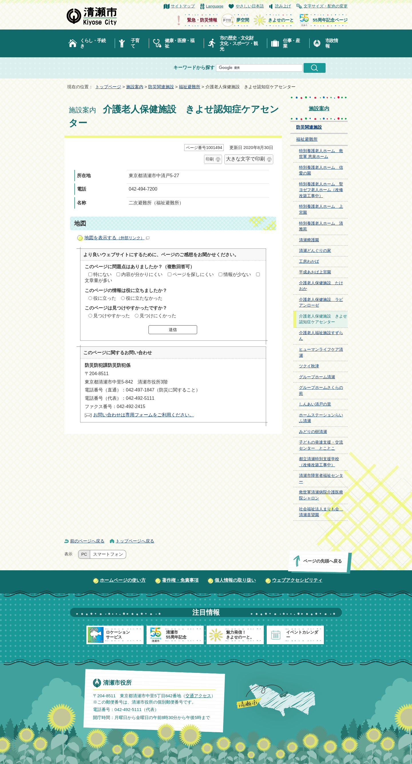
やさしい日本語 (250, 6)
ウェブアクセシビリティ (297, 580)
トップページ (108, 86)
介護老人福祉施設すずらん (321, 336)
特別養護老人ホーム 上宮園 (321, 209)
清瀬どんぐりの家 (315, 250)
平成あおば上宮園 (315, 272)
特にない (102, 274)
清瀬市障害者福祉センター (321, 478)
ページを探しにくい (193, 274)
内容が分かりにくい (142, 274)
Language (214, 6)
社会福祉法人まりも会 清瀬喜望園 (321, 512)
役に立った (104, 298)
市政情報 (331, 43)
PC (84, 554)
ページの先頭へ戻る (322, 561)
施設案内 (134, 86)
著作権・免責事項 (180, 580)
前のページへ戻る (87, 540)
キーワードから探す (194, 67)
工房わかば (309, 261)
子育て (135, 43)
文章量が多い (98, 280)
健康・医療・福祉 (179, 43)
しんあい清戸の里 (315, 404)
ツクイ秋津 (309, 366)
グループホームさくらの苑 (321, 390)
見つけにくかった (158, 315)
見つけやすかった (111, 315)
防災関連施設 (161, 86)
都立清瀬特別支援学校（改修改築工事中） (319, 462)
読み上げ (283, 6)
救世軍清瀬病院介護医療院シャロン (321, 495)
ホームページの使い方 (123, 580)
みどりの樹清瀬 (313, 432)
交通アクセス (198, 695)
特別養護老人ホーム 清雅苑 (321, 226)
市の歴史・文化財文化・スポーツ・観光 (239, 43)
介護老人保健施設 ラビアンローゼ (321, 302)
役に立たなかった (144, 298)
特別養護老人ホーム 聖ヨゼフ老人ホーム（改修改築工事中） (321, 190)
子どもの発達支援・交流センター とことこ (321, 445)
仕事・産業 (291, 43)
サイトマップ (183, 6)
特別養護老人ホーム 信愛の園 (321, 170)
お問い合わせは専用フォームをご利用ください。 (143, 414)
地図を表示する (116, 237)
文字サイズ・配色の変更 (326, 6)
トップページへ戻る (135, 540)
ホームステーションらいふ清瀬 (321, 418)
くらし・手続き (92, 43)
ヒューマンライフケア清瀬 (321, 352)
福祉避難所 (189, 86)
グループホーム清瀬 (317, 377)
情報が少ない (237, 274)
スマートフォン (108, 554)
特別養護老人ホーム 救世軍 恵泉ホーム (321, 154)
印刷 (210, 159)
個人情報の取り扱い (235, 580)
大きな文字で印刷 (245, 159)
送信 (173, 329)
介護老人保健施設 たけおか (321, 286)
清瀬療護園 (309, 240)
